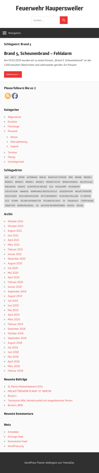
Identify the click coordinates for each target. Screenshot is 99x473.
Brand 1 (12, 395)
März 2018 (14, 366)
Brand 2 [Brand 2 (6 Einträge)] (9, 182)
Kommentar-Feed (17, 441)
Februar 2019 (15, 324)
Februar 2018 (15, 370)
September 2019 (17, 291)
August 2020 (15, 263)
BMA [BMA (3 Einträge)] (71, 177)
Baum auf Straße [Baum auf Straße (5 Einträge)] (57, 177)
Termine (12, 152)
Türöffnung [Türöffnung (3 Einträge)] (87, 200)
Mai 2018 (13, 356)
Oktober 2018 (15, 333)
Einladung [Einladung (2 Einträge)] (10, 186)
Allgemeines (14, 116)
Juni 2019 (13, 305)
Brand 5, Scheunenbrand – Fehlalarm (38, 53)
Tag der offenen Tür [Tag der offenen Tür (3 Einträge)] (30, 200)
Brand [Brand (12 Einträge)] (78, 177)
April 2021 (13, 240)
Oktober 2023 (15, 226)
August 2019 (15, 296)
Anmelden (13, 431)
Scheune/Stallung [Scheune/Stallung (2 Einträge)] (68, 196)
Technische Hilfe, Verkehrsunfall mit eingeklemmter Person (40, 400)
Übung (11, 157)
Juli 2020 (13, 268)
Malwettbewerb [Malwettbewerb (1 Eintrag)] (83, 191)
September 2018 (17, 338)
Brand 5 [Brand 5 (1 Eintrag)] (40, 182)
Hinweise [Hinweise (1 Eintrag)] (24, 191)
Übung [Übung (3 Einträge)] (80, 205)
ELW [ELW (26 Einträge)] (51, 186)
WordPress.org (16, 446)
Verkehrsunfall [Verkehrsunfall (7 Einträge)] (25, 205)
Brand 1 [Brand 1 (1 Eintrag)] (88, 177)
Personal (12, 131)
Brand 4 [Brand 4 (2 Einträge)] (30, 182)
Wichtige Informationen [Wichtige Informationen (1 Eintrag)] (53, 205)
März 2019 (14, 319)
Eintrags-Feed (15, 436)
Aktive (13, 137)
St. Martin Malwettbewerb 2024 (25, 386)
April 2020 (14, 277)
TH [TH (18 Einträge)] (64, 200)
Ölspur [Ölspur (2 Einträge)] (70, 205)
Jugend (14, 146)
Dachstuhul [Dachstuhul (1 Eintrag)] (86, 182)
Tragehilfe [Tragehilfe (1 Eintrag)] (72, 200)
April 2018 (14, 361)
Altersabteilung (18, 141)
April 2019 (13, 314)
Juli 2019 (13, 300)
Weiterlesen (12, 74)
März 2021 (14, 244)
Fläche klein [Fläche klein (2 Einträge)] (11, 191)
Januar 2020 (15, 286)
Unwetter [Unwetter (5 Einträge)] (10, 205)
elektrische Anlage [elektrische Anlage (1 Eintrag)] (37, 186)
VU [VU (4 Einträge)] (37, 205)
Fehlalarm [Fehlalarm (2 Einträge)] (60, 186)
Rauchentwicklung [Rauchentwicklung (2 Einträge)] (29, 196)
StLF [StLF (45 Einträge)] (7, 200)
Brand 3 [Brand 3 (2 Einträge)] (19, 182)
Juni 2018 (13, 352)
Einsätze (12, 121)
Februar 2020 (15, 282)
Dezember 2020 (16, 258)
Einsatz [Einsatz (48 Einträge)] (21, 186)
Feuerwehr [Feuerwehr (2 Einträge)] (74, 186)
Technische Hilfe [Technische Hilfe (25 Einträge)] (51, 200)
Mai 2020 (13, 272)
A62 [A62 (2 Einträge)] (6, 177)
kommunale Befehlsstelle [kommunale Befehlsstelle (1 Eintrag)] (44, 191)
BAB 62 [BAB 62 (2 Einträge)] (43, 177)
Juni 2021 (13, 235)
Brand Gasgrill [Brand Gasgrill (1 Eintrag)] (70, 182)
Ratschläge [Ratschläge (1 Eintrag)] (11, 196)
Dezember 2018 (16, 328)
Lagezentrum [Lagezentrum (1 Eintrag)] (66, 191)
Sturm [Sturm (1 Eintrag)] (15, 200)
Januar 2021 (15, 254)
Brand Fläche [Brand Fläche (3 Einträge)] (53, 182)
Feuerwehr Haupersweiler (49, 8)
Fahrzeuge (13, 126)
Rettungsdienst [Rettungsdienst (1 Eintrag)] (49, 196)
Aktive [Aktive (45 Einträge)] (21, 177)
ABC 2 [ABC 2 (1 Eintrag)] (13, 177)
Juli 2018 (13, 347)
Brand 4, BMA (15, 405)
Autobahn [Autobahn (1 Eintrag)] (32, 177)
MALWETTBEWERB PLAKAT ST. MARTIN (29, 391)
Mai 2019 (13, 310)
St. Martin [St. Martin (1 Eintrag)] (86, 196)
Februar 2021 (15, 249)
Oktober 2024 (15, 221)
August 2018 (15, 342)
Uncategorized (16, 161)
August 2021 (15, 230)
